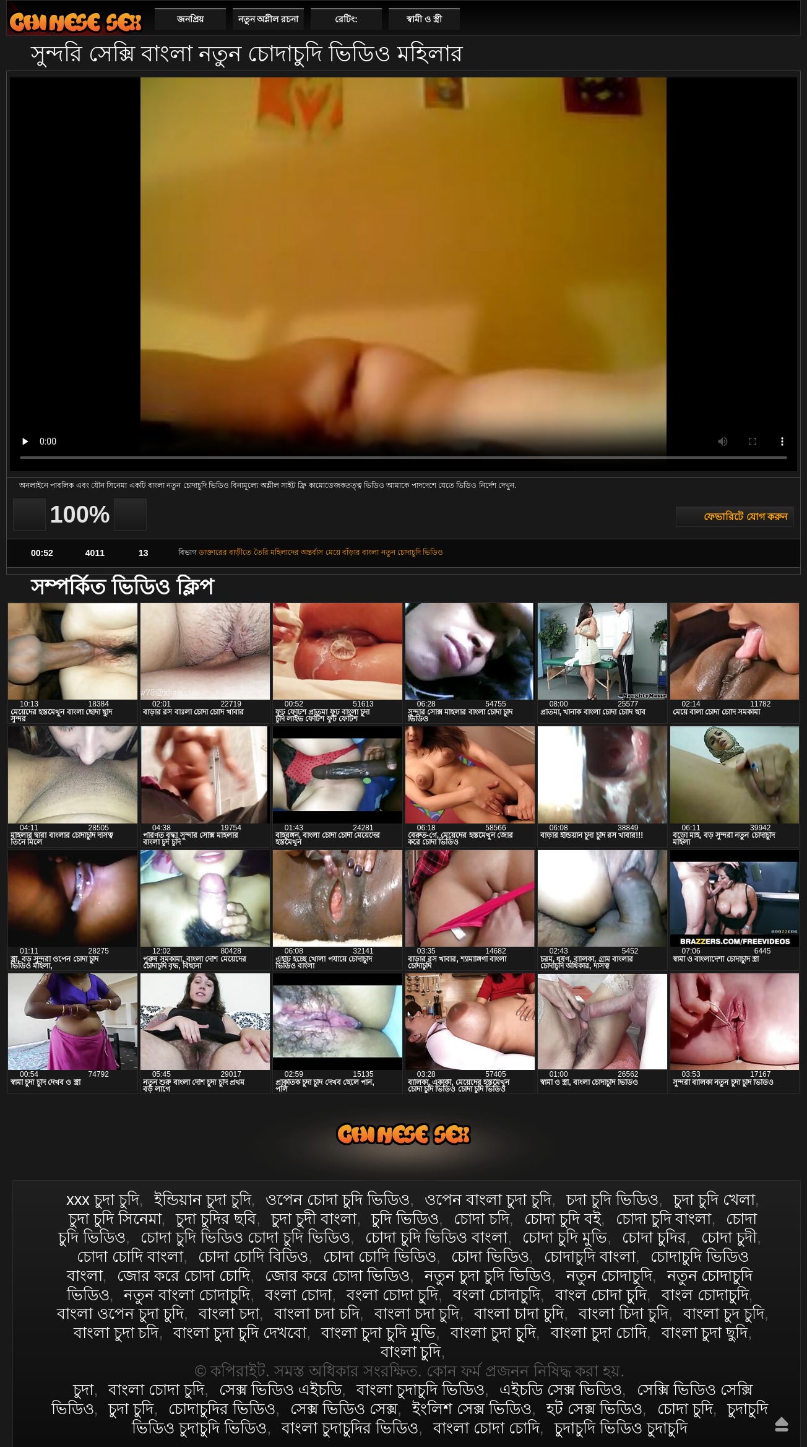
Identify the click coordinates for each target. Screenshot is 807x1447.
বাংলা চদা (229, 1313)
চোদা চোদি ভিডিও (379, 1256)
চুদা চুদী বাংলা (313, 1218)
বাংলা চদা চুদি (417, 1313)
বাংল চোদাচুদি (705, 1294)
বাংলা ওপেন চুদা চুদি (120, 1313)
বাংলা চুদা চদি (116, 1332)
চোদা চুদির (654, 1237)
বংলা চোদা (298, 1294)
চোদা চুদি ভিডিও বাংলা (436, 1237)
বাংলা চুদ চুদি (723, 1313)
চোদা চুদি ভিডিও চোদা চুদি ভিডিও (245, 1237)
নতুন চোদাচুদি (609, 1275)
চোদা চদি (481, 1218)
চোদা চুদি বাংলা (664, 1218)
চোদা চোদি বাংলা (130, 1256)
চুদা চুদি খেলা (714, 1199)
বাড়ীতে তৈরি (248, 552)
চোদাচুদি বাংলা (590, 1256)
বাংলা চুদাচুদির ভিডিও (350, 1427)
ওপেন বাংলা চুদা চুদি (488, 1199)
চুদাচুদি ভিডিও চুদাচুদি (621, 1427)
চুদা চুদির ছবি (216, 1218)
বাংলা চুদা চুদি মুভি (378, 1332)
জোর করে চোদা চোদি (183, 1275)
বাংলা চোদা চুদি (75, 22)
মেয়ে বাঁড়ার (343, 552)
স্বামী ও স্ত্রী (424, 19)
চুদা (83, 1389)
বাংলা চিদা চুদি (623, 1313)
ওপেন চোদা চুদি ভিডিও (337, 1199)
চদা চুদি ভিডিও (612, 1199)
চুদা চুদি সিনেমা (115, 1218)
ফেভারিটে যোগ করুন (746, 516)
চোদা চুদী (729, 1237)
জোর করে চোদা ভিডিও (337, 1275)
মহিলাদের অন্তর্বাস (296, 552)
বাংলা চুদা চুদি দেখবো (239, 1332)
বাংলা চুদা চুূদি (493, 1332)
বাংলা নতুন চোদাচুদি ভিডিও (402, 552)
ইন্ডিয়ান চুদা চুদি (202, 1199)
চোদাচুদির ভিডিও (221, 1408)
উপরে (781, 1424)
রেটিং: (346, 19)
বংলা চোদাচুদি (496, 1294)
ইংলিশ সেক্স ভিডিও (472, 1408)
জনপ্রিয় (190, 19)
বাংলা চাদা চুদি (519, 1313)
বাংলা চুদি (411, 1351)
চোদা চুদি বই (562, 1218)
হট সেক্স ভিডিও (594, 1408)
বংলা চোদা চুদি (392, 1294)
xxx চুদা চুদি (102, 1199)
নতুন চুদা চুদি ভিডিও (488, 1275)
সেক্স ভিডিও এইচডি (280, 1389)
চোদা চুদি (685, 1408)
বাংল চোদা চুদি (601, 1294)
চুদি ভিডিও (405, 1218)
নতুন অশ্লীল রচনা (268, 19)
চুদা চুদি (130, 1408)
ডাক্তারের (213, 552)
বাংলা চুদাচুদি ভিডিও (420, 1389)
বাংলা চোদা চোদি (486, 1427)
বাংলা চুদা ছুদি (705, 1332)
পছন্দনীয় (786, 18)
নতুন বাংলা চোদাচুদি (187, 1294)
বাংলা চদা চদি (317, 1313)
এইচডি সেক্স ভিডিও (560, 1389)
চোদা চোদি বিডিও (253, 1256)
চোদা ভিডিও (490, 1256)
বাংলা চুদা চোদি (599, 1332)
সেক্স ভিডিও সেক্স (343, 1408)
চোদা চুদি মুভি (564, 1237)
